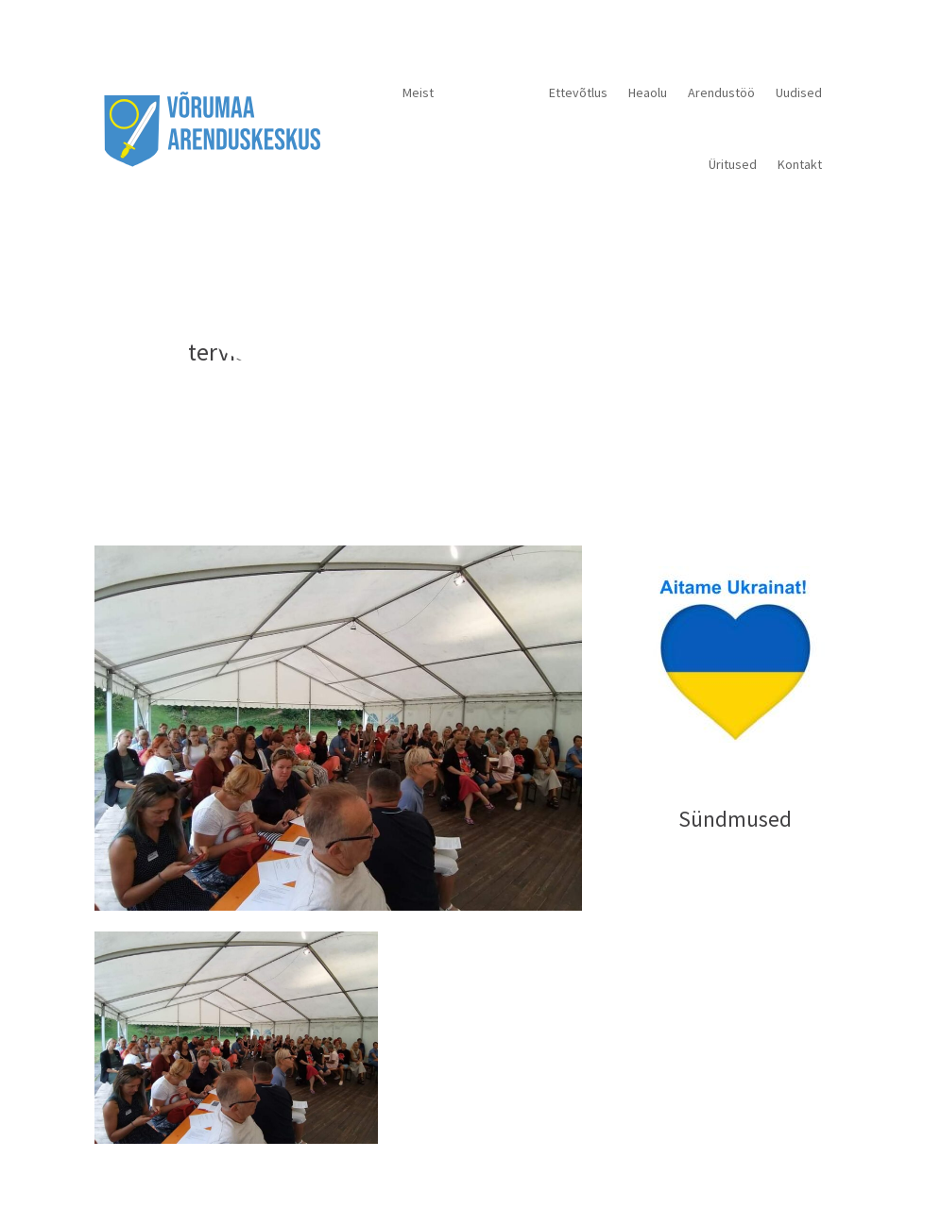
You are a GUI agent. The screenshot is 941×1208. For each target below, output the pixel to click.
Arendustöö (721, 92)
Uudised (799, 92)
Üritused (733, 164)
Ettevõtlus (578, 92)
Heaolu (647, 92)
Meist (418, 92)
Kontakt (800, 164)
